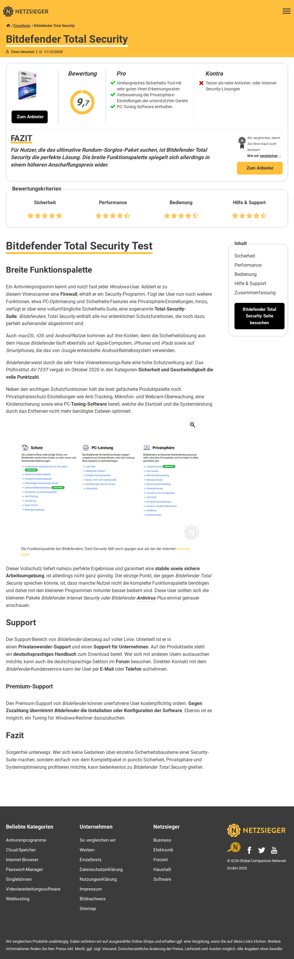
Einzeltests (21, 26)
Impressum (91, 889)
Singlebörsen (19, 879)
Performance (247, 265)
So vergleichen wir (98, 840)
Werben (87, 850)
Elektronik (163, 850)
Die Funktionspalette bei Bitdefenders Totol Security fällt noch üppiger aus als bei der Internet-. (106, 551)
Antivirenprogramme (26, 840)
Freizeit (160, 859)
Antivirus (145, 598)
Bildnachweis (93, 899)
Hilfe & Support (250, 283)
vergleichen (269, 156)
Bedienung (245, 274)
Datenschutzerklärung (101, 869)
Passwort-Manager (24, 869)
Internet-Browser (22, 859)
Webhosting (17, 899)
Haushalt (162, 869)
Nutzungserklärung (98, 879)
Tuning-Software (89, 404)
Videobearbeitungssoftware (33, 889)
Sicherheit (244, 256)
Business (162, 840)
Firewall (68, 294)
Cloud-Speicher (21, 850)
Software (162, 879)
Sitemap (88, 908)
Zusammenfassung (255, 292)
